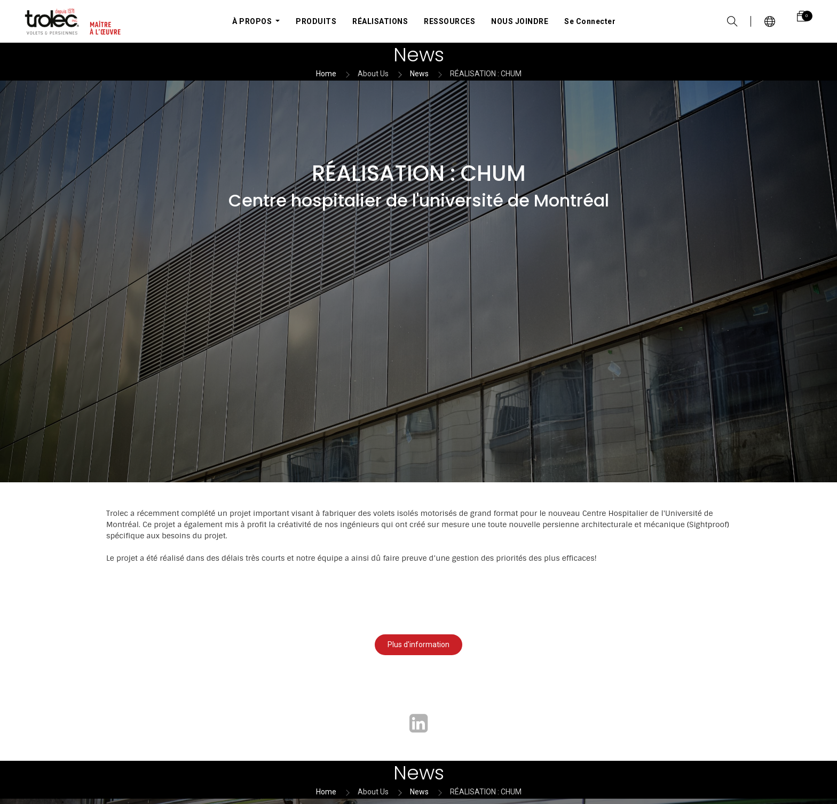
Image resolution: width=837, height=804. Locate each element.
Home (326, 73)
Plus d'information (418, 644)
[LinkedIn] (418, 723)
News (419, 73)
